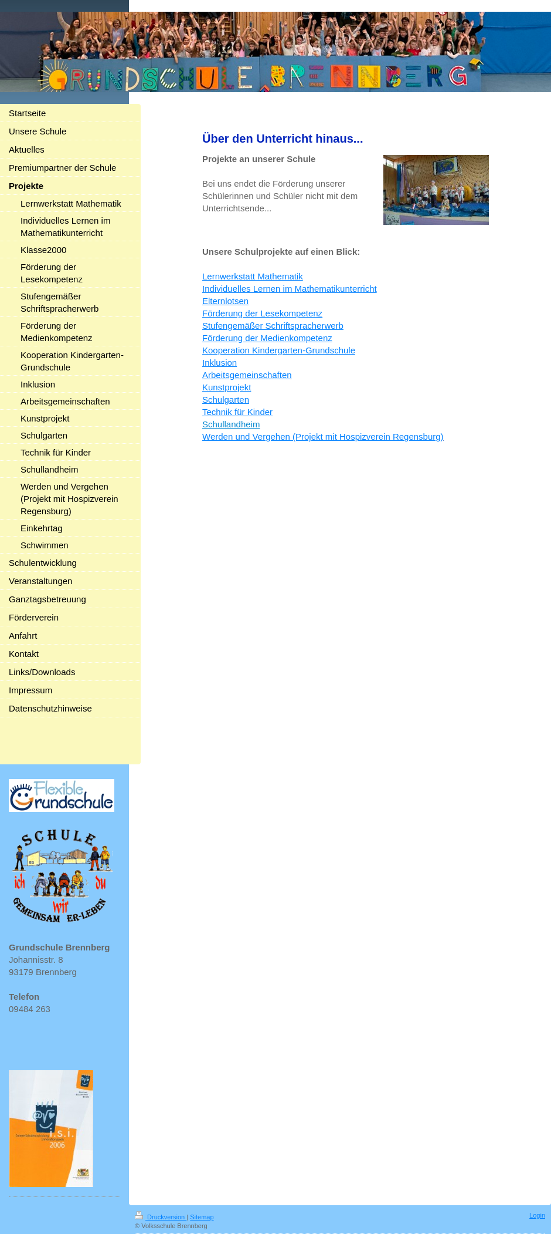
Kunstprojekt (226, 387)
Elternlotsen (225, 301)
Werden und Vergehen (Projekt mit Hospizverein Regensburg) (323, 436)
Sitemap (201, 1216)
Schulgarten (225, 399)
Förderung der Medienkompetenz (267, 338)
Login (537, 1215)
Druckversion (160, 1216)
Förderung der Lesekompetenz (262, 313)
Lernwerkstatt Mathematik (252, 276)
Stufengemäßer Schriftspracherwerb (272, 326)
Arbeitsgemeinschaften (247, 375)
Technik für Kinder (237, 412)
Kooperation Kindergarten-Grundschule (278, 350)
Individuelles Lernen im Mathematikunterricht (289, 289)
